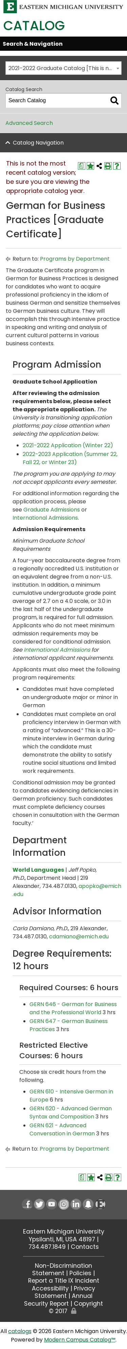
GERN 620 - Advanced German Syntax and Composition (70, 1112)
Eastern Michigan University (63, 1231)
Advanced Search (29, 123)
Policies (80, 1273)
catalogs (19, 1331)
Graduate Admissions (51, 510)
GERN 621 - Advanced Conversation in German (62, 1129)
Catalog (34, 26)
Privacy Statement (65, 1292)
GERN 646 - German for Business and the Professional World (73, 1008)
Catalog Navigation (38, 143)
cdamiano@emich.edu (79, 936)
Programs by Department (75, 259)
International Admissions (45, 518)
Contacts (85, 1247)
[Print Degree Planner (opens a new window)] (81, 166)
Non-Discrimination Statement (62, 1269)
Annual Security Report (58, 1299)
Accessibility (50, 1288)
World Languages (38, 870)
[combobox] (63, 68)
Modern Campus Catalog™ (79, 1340)
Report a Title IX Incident (63, 1281)
